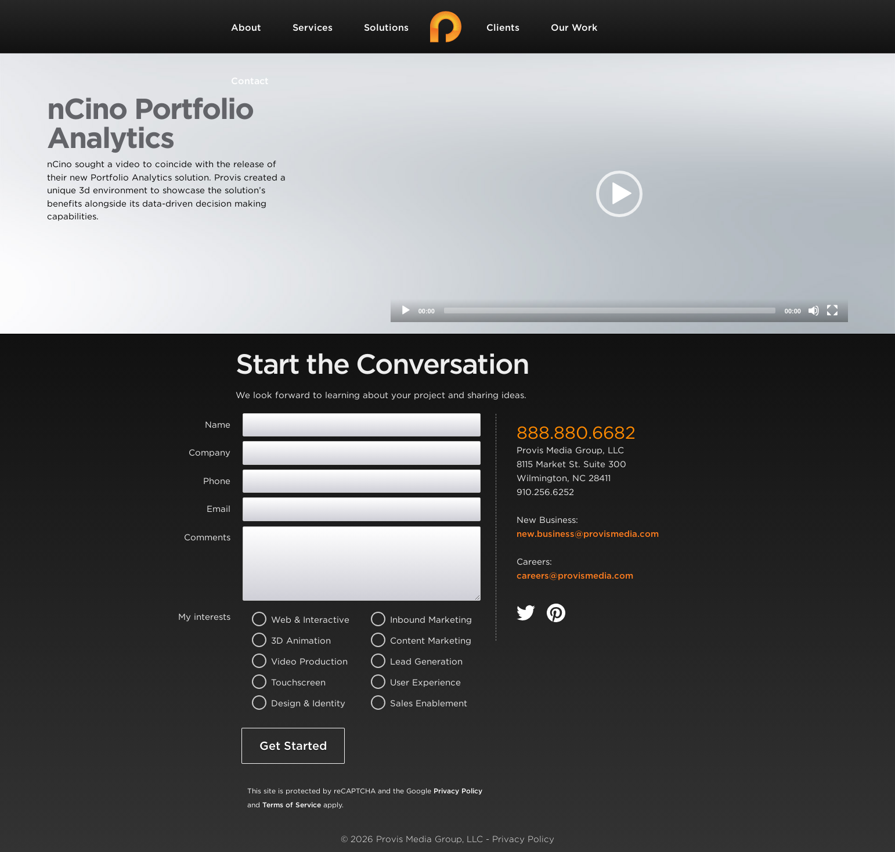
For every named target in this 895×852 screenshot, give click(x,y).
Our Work (574, 27)
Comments (207, 537)
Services (313, 27)
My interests (204, 617)
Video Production (295, 661)
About (246, 27)
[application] (619, 193)
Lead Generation (414, 661)
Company (209, 452)
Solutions (386, 27)
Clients (502, 27)
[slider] (609, 310)
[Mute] (814, 310)
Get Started (293, 746)
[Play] (406, 310)
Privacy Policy (458, 790)
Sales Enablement (414, 703)
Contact (250, 80)
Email (218, 509)
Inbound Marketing (414, 620)
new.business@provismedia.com (588, 534)
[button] (619, 194)
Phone (216, 481)
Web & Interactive (295, 620)
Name (217, 425)
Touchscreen (295, 682)
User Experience (414, 682)
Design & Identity (295, 703)
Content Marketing (414, 641)
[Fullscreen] (832, 310)
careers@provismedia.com (575, 576)
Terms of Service (291, 804)
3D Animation (295, 641)
